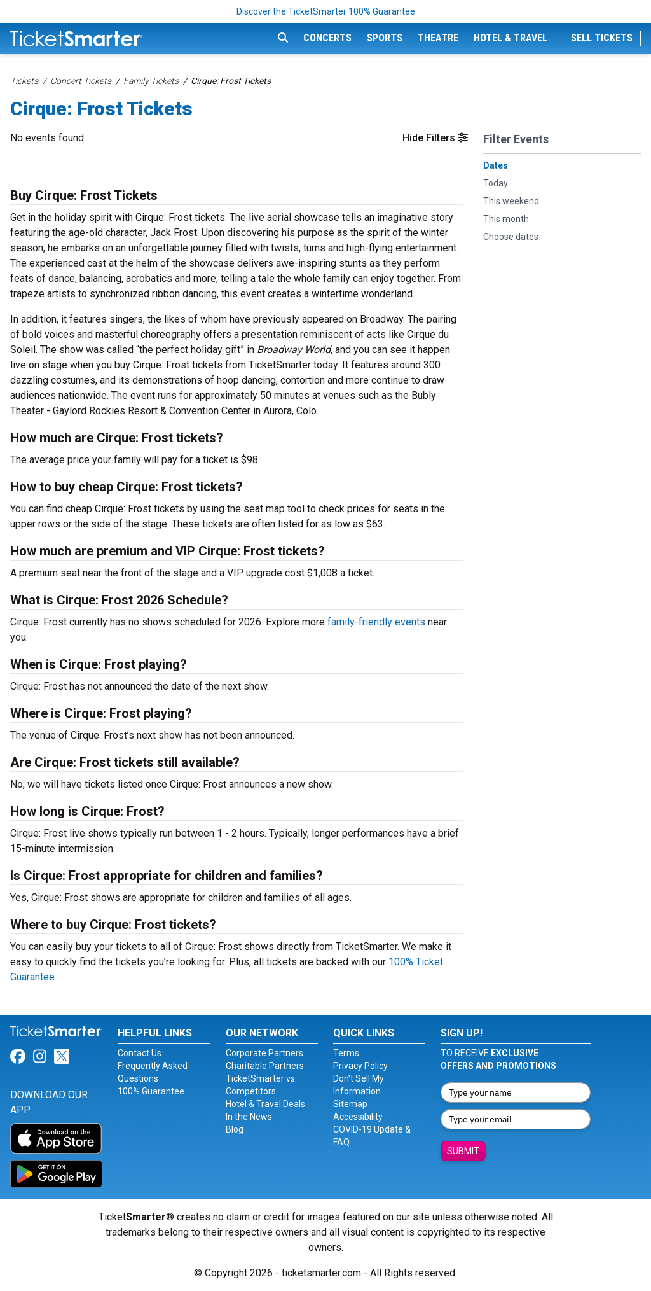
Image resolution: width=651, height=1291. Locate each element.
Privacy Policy (360, 1066)
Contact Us (139, 1053)
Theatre (438, 38)
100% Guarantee (151, 1091)
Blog (234, 1129)
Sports (384, 38)
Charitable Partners (265, 1066)
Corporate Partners (264, 1053)
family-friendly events (376, 622)
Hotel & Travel (510, 38)
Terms (346, 1053)
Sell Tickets (602, 38)
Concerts (327, 38)
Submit (463, 1151)
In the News (249, 1117)
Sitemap (350, 1104)
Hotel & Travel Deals (265, 1104)
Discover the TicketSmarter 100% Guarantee (325, 11)
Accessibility (358, 1117)
